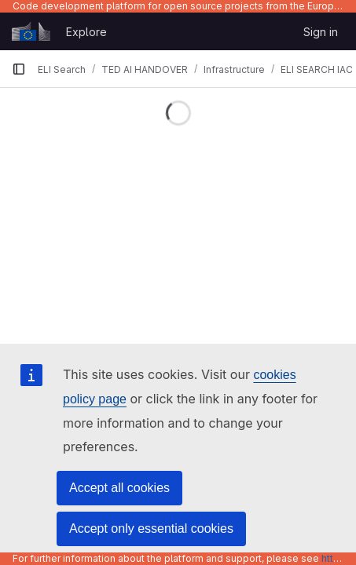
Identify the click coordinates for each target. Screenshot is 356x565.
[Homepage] (31, 31)
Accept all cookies (119, 487)
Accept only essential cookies (151, 528)
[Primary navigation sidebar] (18, 69)
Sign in (320, 31)
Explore (86, 31)
